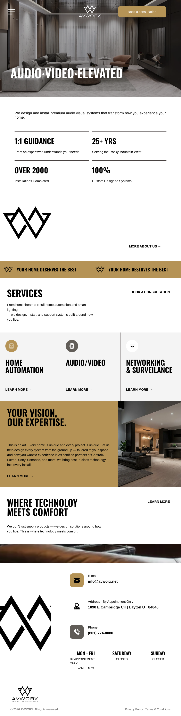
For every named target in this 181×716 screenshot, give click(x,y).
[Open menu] (11, 11)
